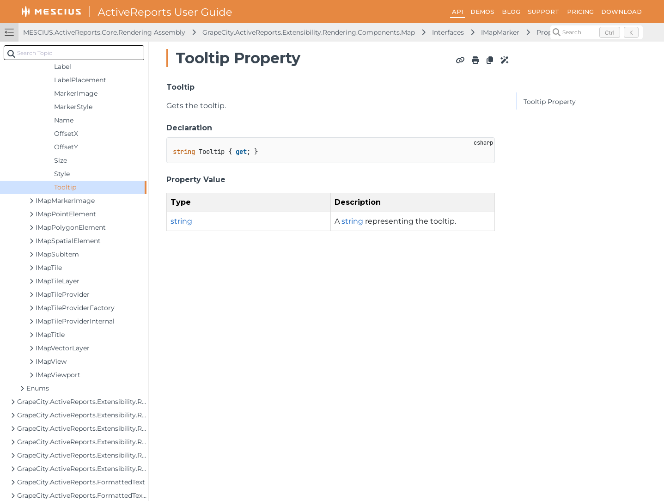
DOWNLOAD (621, 11)
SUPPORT (544, 11)
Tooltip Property (550, 102)
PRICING (580, 11)
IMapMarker (500, 32)
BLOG (511, 11)
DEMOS (482, 11)
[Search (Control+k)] (596, 32)
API (457, 11)
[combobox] (74, 52)
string (181, 221)
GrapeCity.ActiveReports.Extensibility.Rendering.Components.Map (308, 32)
